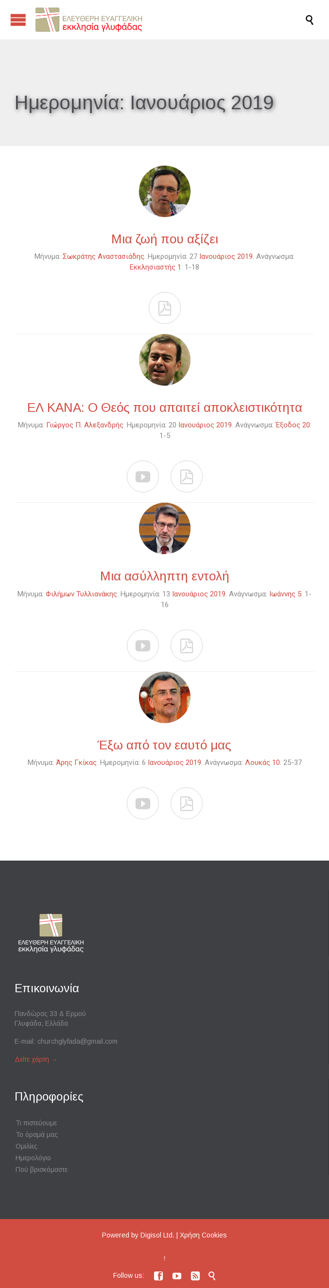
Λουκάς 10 (262, 762)
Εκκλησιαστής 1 (155, 267)
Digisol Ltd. (157, 1235)
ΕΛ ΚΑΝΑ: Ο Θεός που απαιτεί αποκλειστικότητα (164, 407)
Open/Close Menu (18, 19)
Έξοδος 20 (293, 425)
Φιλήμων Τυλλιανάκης (81, 594)
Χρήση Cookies (203, 1235)
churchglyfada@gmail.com (77, 1041)
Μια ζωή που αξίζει (164, 239)
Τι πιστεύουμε (36, 1123)
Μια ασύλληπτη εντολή (164, 576)
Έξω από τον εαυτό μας (164, 745)
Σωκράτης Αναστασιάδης (103, 256)
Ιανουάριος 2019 (226, 256)
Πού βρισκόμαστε (42, 1169)
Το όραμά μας (37, 1134)
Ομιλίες (26, 1146)
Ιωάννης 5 (285, 594)
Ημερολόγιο (33, 1158)
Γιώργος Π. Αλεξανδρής (84, 425)
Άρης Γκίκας (76, 762)
